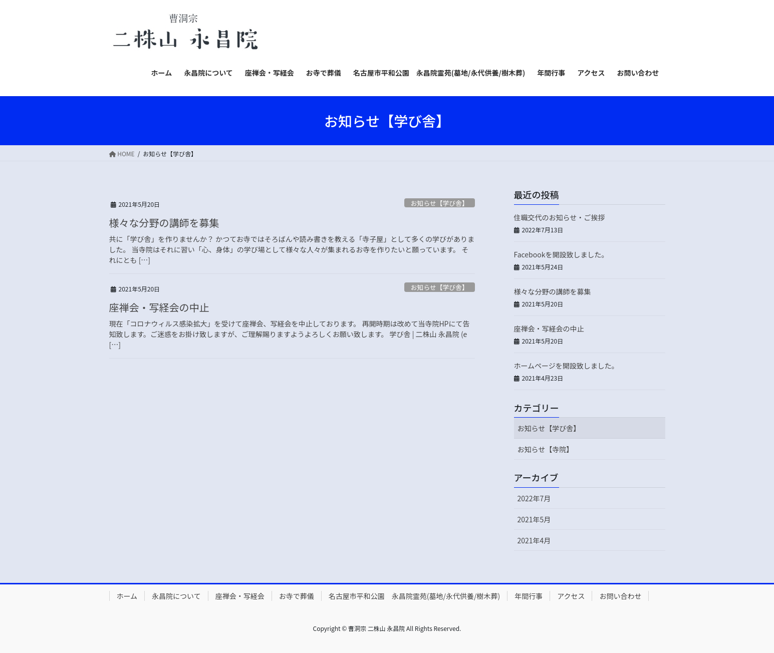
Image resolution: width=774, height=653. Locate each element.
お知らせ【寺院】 (546, 449)
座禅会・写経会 (240, 596)
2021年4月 (534, 540)
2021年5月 (534, 519)
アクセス (571, 596)
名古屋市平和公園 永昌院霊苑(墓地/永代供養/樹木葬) (414, 596)
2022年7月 (534, 498)
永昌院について (176, 596)
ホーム (127, 596)
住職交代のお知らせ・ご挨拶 (559, 217)
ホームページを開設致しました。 (566, 366)
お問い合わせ (620, 596)
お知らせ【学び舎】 (439, 203)
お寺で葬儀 (296, 596)
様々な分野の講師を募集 (164, 222)
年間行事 (528, 596)
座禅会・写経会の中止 (159, 307)
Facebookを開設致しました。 (561, 254)
